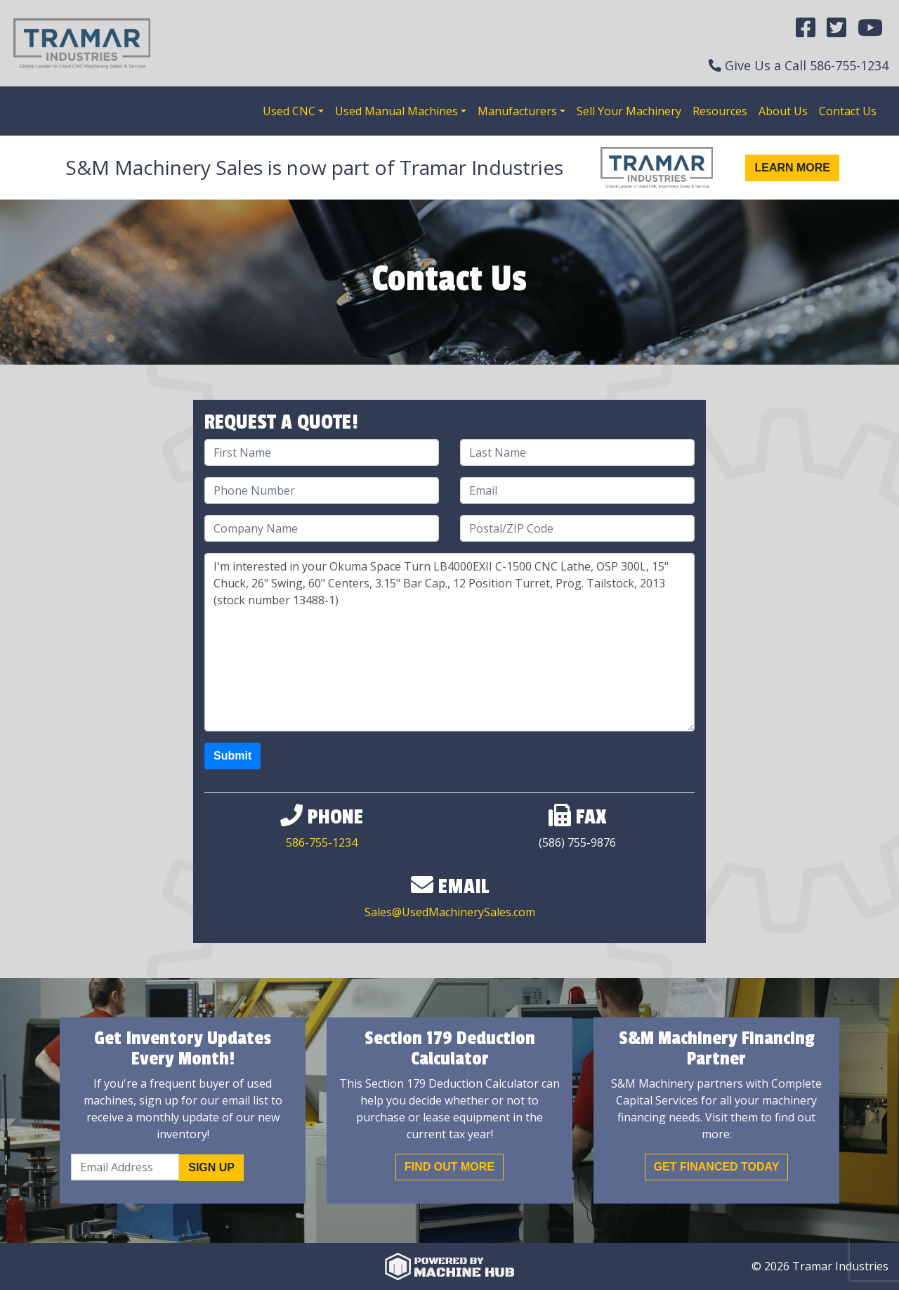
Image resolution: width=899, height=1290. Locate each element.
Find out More (449, 1167)
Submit (232, 756)
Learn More (792, 168)
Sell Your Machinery (629, 111)
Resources (720, 111)
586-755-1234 (849, 65)
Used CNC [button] (289, 111)
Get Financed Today (717, 1167)
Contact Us (848, 111)
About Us (783, 111)
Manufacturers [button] (517, 111)
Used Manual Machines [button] (396, 111)
